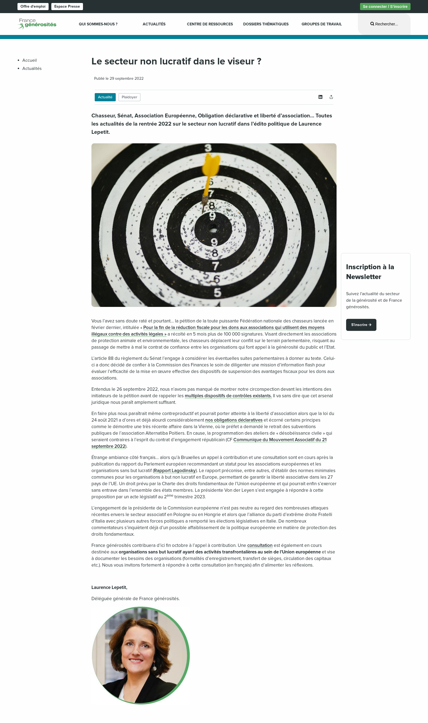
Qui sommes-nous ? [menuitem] (98, 24)
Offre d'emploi (33, 6)
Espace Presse (67, 6)
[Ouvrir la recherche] (384, 23)
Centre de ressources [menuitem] (210, 24)
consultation (260, 545)
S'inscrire (359, 324)
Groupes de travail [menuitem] (322, 24)
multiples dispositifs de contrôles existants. (228, 396)
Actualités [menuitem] (154, 24)
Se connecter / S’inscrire (385, 6)
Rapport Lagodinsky (175, 470)
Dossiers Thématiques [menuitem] (266, 24)
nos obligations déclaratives (234, 420)
